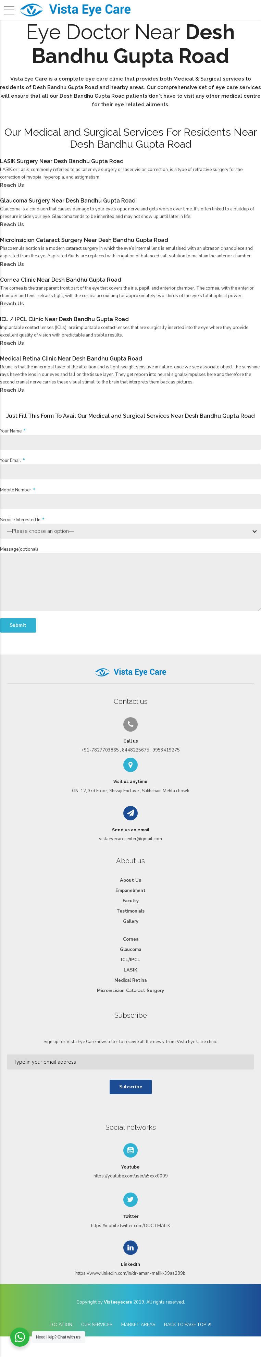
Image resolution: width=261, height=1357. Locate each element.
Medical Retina (130, 980)
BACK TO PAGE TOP (185, 1325)
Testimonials (130, 911)
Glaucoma (130, 949)
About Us (130, 880)
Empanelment (130, 891)
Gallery (130, 921)
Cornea (130, 939)
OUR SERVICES (96, 1325)
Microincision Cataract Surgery (130, 991)
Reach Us (12, 185)
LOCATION (61, 1325)
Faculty (131, 901)
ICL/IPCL (130, 960)
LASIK (130, 970)
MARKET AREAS (138, 1325)
